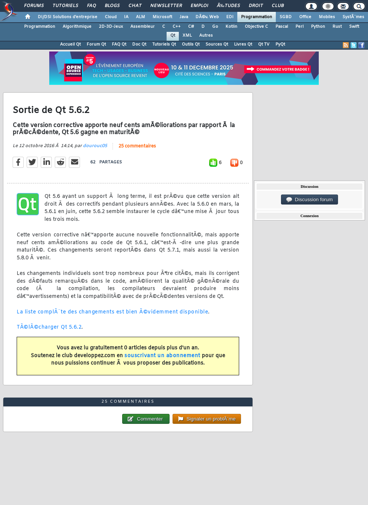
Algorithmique (77, 26)
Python (318, 26)
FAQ (91, 6)
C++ (177, 26)
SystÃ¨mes (353, 17)
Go (215, 26)
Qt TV (264, 44)
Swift (354, 26)
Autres (206, 35)
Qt (172, 35)
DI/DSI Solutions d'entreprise (67, 17)
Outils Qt (191, 44)
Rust (337, 26)
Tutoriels (65, 6)
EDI (230, 17)
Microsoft (162, 17)
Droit (256, 6)
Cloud (111, 17)
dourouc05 (95, 146)
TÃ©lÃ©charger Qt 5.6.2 (49, 327)
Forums (33, 6)
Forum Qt (96, 44)
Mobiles (327, 17)
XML (187, 35)
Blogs (112, 6)
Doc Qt (139, 44)
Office (305, 17)
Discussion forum (309, 200)
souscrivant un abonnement (162, 355)
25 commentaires (137, 146)
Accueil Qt (70, 44)
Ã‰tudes (228, 6)
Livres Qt (243, 44)
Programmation (256, 17)
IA (126, 17)
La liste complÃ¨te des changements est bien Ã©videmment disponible (112, 312)
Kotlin (231, 26)
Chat (135, 6)
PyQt (280, 44)
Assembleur (142, 26)
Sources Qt (216, 44)
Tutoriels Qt (164, 44)
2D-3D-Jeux (111, 26)
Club (277, 6)
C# (191, 26)
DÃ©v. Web (207, 17)
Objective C (256, 26)
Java (184, 17)
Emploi (199, 6)
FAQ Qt (119, 44)
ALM (140, 17)
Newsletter (166, 6)
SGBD (286, 17)
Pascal (281, 26)
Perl (299, 26)
